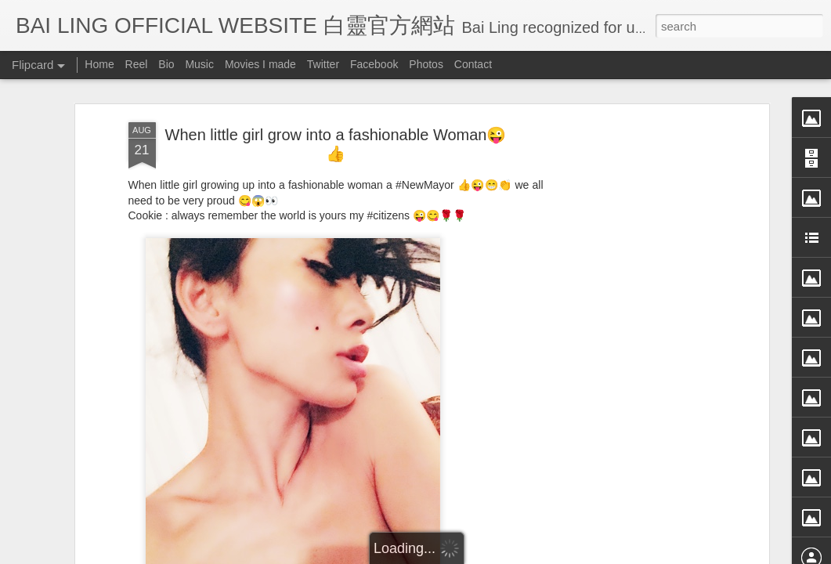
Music (199, 64)
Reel (136, 64)
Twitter (323, 64)
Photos (426, 64)
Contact (473, 64)
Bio (166, 64)
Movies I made (260, 64)
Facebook (374, 64)
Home (99, 64)
